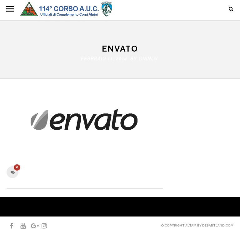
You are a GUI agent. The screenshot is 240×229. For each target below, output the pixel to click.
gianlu (148, 57)
